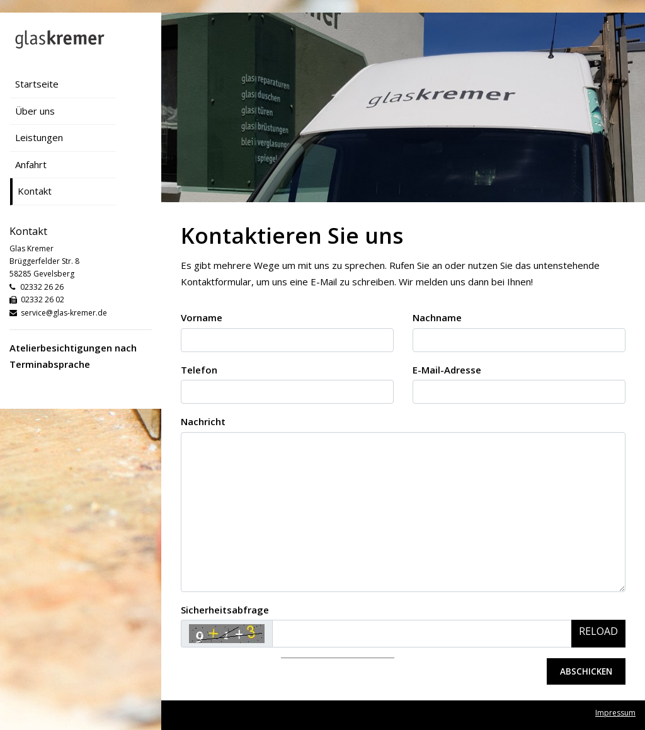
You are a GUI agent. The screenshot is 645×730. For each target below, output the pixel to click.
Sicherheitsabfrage (225, 609)
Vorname (201, 317)
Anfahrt (31, 164)
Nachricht (203, 421)
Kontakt (35, 191)
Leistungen (39, 137)
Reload (598, 631)
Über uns (35, 111)
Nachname (437, 317)
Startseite (37, 83)
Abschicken (586, 671)
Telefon (199, 369)
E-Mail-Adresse (447, 369)
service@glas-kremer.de (64, 312)
